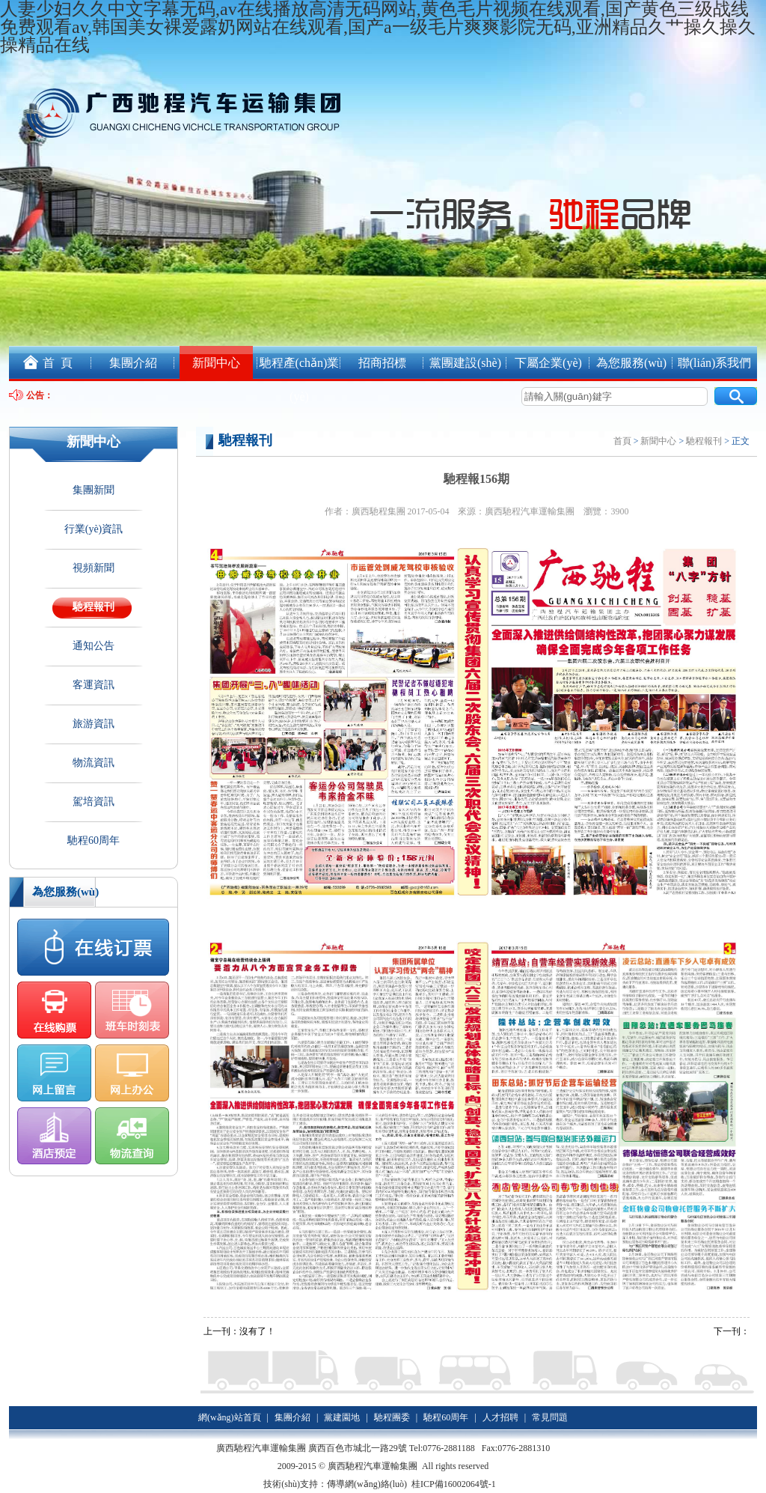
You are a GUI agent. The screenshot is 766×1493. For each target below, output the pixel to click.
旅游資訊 (93, 723)
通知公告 (93, 645)
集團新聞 (93, 490)
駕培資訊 (93, 801)
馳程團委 (392, 1417)
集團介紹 (133, 362)
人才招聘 (500, 1417)
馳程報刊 (93, 606)
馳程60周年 (93, 840)
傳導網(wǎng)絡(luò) (367, 1484)
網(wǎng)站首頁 (229, 1417)
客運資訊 (93, 684)
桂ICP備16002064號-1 (454, 1484)
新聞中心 (216, 362)
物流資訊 (93, 762)
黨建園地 (342, 1417)
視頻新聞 (93, 568)
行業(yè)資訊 (93, 529)
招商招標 (382, 362)
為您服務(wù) (631, 362)
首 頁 (41, 358)
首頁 (622, 441)
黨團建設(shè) (465, 362)
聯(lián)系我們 (715, 362)
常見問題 (550, 1417)
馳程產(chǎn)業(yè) (300, 379)
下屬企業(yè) (548, 362)
